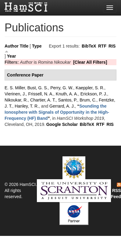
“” (57, 112)
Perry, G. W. (61, 87)
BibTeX (89, 46)
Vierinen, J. (15, 93)
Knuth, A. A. (67, 93)
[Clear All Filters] (90, 62)
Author (12, 46)
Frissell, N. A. (40, 93)
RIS (112, 46)
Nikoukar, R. (16, 100)
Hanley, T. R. (27, 106)
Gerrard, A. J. (62, 106)
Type (37, 46)
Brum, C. (88, 100)
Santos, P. (67, 100)
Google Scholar (62, 124)
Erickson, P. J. (93, 93)
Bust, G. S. (37, 87)
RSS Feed (116, 191)
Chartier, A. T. (43, 100)
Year (11, 56)
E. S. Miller (15, 87)
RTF (102, 46)
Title (24, 46)
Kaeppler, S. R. (90, 87)
